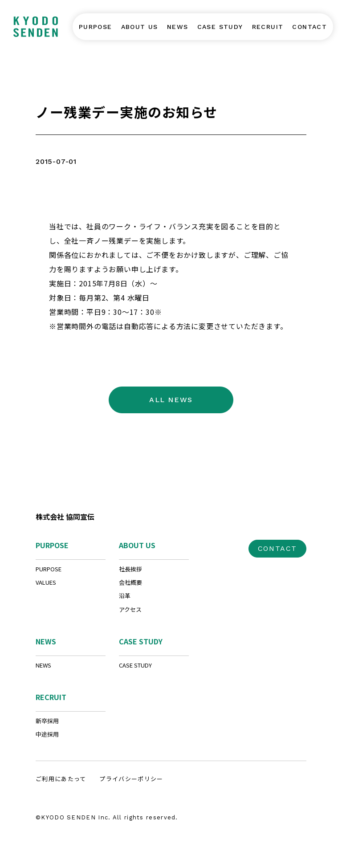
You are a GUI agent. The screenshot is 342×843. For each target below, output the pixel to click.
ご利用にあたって (61, 778)
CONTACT (277, 548)
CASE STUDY (141, 641)
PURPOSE (52, 545)
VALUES (46, 582)
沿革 (124, 595)
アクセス (130, 609)
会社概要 (130, 582)
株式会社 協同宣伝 (65, 516)
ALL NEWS (171, 399)
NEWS (46, 641)
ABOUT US (137, 545)
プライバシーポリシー (131, 778)
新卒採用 (47, 721)
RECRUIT (51, 697)
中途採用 (47, 734)
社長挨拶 (130, 569)
